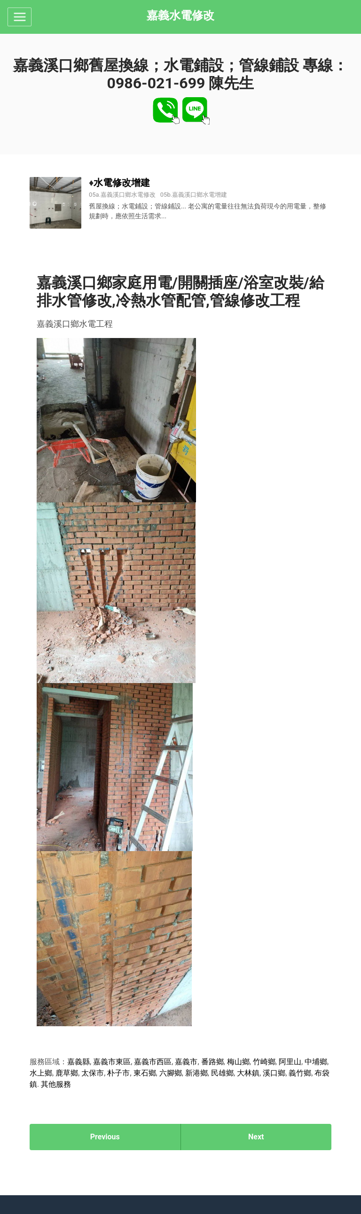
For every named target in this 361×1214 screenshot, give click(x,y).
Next (256, 1136)
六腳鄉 (170, 1072)
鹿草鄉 (66, 1072)
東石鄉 (144, 1072)
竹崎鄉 (264, 1061)
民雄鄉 (222, 1072)
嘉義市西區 (153, 1061)
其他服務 (56, 1084)
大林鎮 (248, 1072)
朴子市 (118, 1072)
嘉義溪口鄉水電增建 (199, 194)
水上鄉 (41, 1072)
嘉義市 (186, 1061)
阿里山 (290, 1061)
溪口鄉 (274, 1072)
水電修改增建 (122, 182)
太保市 (92, 1072)
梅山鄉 (238, 1061)
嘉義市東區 (112, 1061)
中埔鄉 (316, 1061)
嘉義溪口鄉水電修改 (128, 194)
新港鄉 (196, 1072)
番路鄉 (212, 1061)
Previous (105, 1136)
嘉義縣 (78, 1061)
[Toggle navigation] (19, 17)
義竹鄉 (300, 1072)
